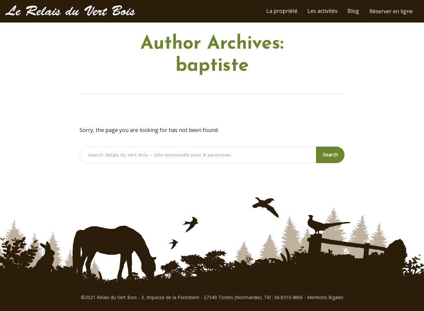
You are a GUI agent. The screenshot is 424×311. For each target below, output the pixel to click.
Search (330, 154)
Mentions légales (325, 297)
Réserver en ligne (391, 11)
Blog (353, 11)
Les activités (322, 11)
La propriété (281, 11)
